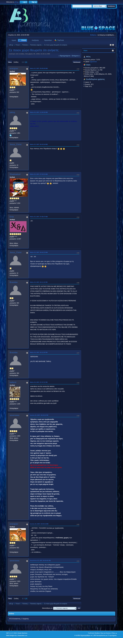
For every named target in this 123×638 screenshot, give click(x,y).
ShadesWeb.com (22, 635)
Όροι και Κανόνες (106, 633)
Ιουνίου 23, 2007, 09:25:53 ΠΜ (39, 415)
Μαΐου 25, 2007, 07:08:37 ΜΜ (39, 216)
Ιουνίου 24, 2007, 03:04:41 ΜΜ (39, 524)
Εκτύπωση (76, 62)
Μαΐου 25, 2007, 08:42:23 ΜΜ (39, 252)
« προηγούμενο (64, 56)
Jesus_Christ (15, 144)
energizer (14, 68)
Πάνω (10, 598)
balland (13, 382)
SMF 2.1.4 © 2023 (11, 633)
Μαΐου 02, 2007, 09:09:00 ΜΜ (39, 68)
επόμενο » (76, 56)
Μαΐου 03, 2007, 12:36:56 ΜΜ (39, 112)
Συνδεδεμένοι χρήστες (95, 79)
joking (12, 112)
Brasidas (14, 282)
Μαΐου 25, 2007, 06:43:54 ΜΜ (39, 144)
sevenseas (14, 415)
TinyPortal (91, 633)
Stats (85, 50)
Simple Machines (22, 633)
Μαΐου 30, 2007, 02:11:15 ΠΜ (38, 282)
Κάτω (10, 62)
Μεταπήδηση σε (47, 608)
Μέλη (88, 57)
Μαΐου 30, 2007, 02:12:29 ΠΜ (38, 352)
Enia (12, 217)
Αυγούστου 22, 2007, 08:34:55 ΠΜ (40, 560)
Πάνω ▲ (114, 633)
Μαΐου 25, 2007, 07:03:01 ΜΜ (39, 174)
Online (11, 614)
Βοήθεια (97, 633)
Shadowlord (15, 174)
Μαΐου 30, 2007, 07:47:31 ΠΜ (38, 382)
